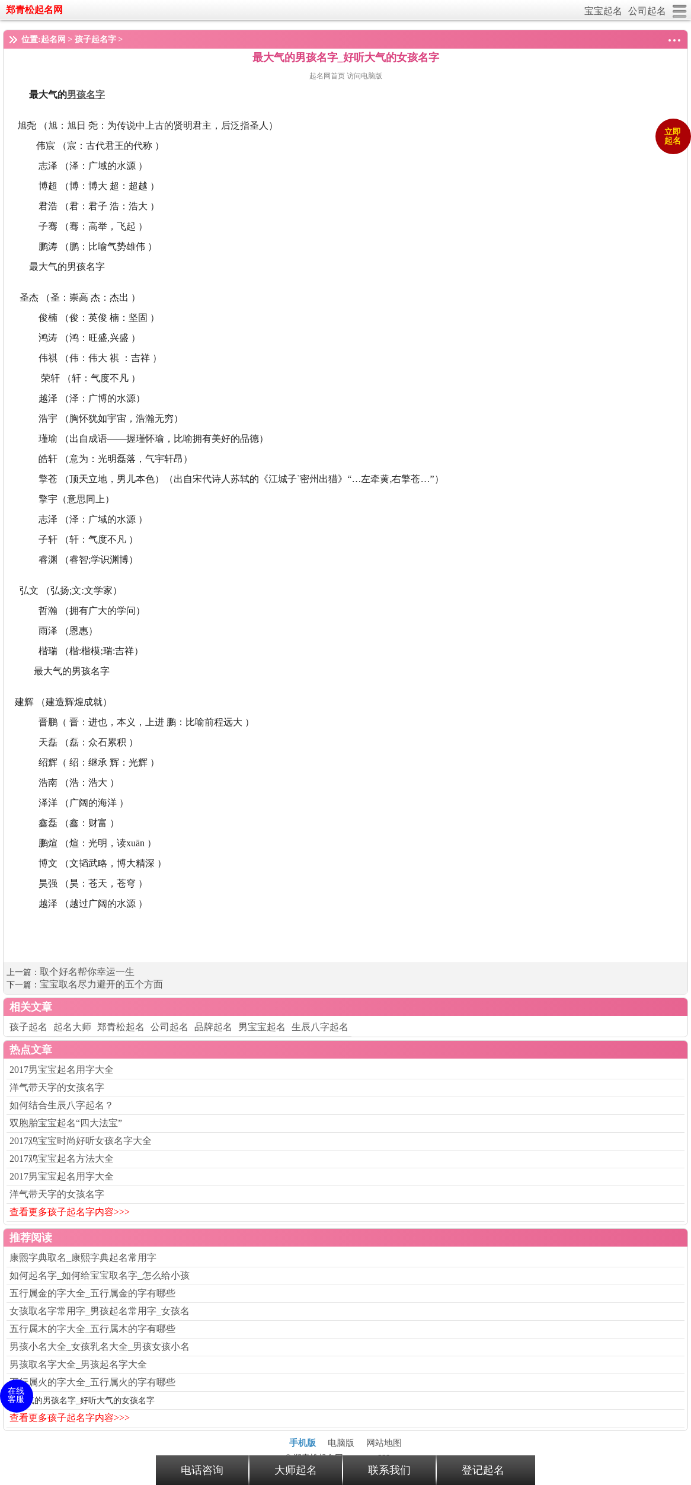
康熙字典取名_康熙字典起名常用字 (82, 1258)
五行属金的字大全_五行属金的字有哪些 (92, 1293)
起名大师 (72, 1027)
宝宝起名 (603, 11)
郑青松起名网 (34, 10)
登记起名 (483, 1470)
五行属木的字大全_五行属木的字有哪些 (92, 1329)
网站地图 (384, 1443)
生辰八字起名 (320, 1027)
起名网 (53, 39)
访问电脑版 (364, 76)
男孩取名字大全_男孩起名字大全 (78, 1364)
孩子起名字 (95, 39)
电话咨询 (202, 1470)
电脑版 (341, 1443)
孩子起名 (28, 1027)
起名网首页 (328, 76)
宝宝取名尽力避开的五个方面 (101, 984)
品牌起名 (213, 1027)
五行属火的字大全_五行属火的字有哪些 (92, 1382)
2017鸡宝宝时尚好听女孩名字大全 (80, 1141)
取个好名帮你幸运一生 (87, 972)
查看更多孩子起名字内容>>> (69, 1212)
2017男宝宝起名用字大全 (61, 1070)
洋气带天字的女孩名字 (56, 1087)
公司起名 (647, 11)
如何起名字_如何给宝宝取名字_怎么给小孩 (99, 1275)
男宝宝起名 (262, 1027)
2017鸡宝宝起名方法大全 (61, 1158)
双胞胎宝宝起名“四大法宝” (65, 1123)
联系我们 (389, 1470)
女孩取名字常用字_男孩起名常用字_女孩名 (99, 1311)
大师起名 (295, 1470)
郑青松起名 (121, 1027)
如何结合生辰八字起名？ (61, 1105)
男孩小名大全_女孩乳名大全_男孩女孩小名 (99, 1346)
